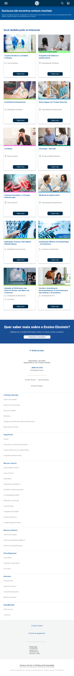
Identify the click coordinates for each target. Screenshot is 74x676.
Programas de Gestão (11, 511)
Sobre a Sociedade (10, 399)
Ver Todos (7, 568)
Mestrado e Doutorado (11, 500)
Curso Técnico (9, 473)
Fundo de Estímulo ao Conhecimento (16, 450)
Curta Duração (9, 506)
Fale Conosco (8, 609)
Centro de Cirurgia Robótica (13, 545)
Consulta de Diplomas (11, 592)
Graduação (7, 478)
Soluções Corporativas (12, 563)
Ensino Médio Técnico (11, 467)
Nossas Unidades (10, 410)
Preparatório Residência (12, 484)
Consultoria (8, 557)
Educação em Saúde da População (16, 444)
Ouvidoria (7, 615)
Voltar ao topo (38, 350)
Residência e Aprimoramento (13, 489)
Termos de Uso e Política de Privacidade (37, 665)
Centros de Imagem (10, 534)
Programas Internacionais (13, 455)
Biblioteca (7, 416)
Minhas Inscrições (10, 597)
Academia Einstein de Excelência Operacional (19, 421)
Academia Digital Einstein (12, 522)
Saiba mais (20, 74)
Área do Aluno (8, 581)
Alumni (6, 439)
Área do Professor (10, 586)
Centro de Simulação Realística (14, 540)
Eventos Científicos (10, 517)
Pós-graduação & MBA (11, 495)
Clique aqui (33, 646)
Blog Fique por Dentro (11, 427)
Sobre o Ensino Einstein (12, 405)
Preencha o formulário (37, 337)
